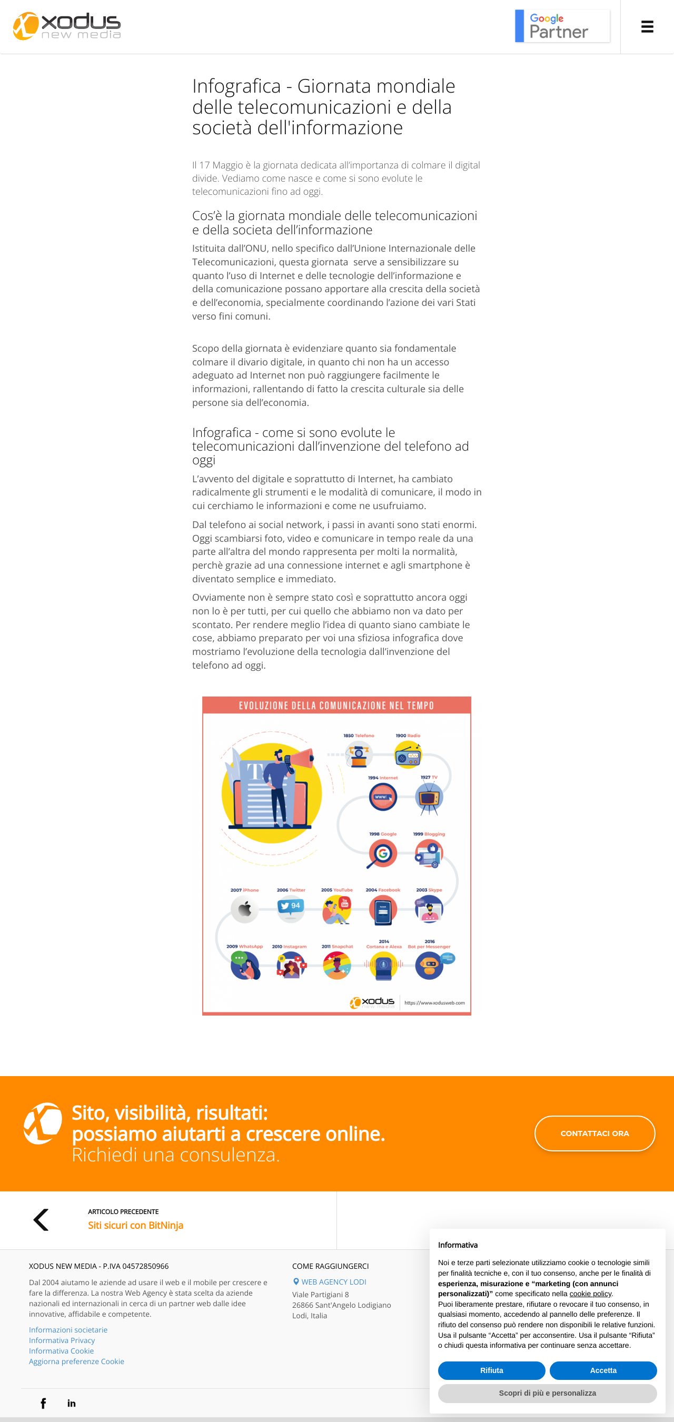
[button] (647, 27)
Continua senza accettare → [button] (608, 1242)
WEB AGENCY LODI (329, 1282)
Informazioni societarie (68, 1330)
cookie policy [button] (590, 1293)
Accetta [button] (603, 1370)
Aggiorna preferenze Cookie (76, 1362)
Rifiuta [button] (491, 1370)
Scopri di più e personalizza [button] (547, 1393)
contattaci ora (595, 1133)
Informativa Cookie (61, 1351)
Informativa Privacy (62, 1341)
